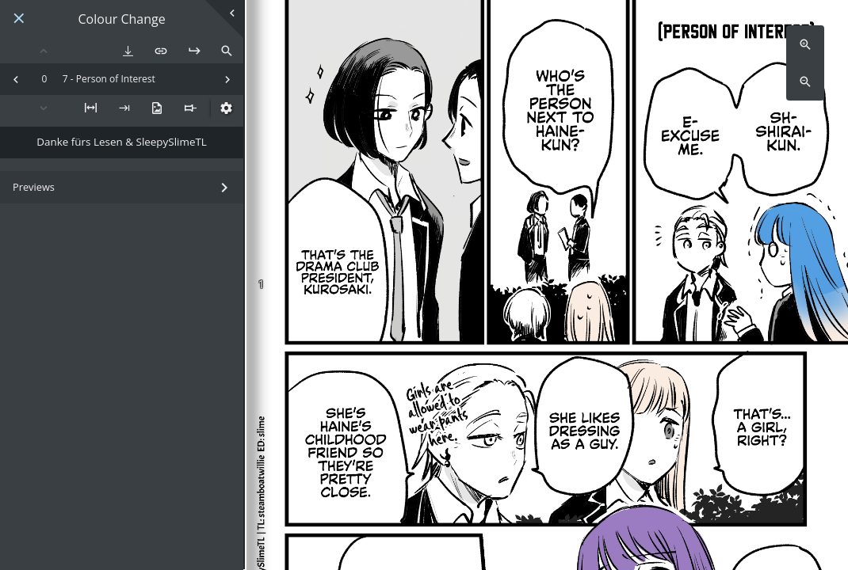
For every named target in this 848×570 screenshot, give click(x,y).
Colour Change (122, 19)
